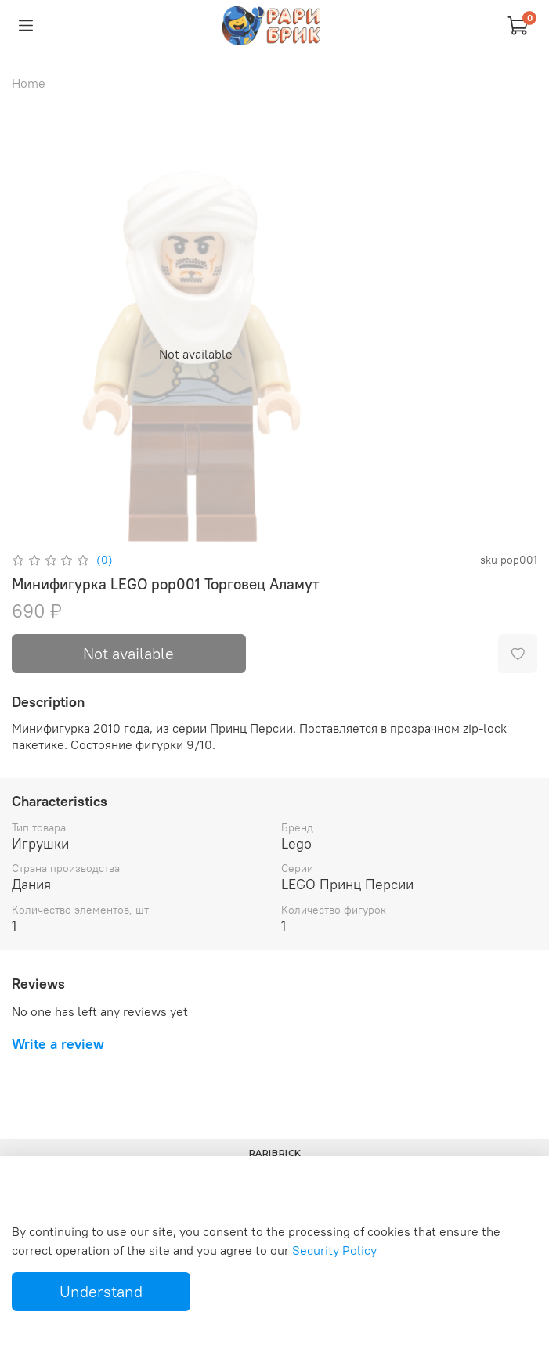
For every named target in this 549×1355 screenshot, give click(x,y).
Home (28, 83)
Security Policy (334, 1250)
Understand (101, 1291)
